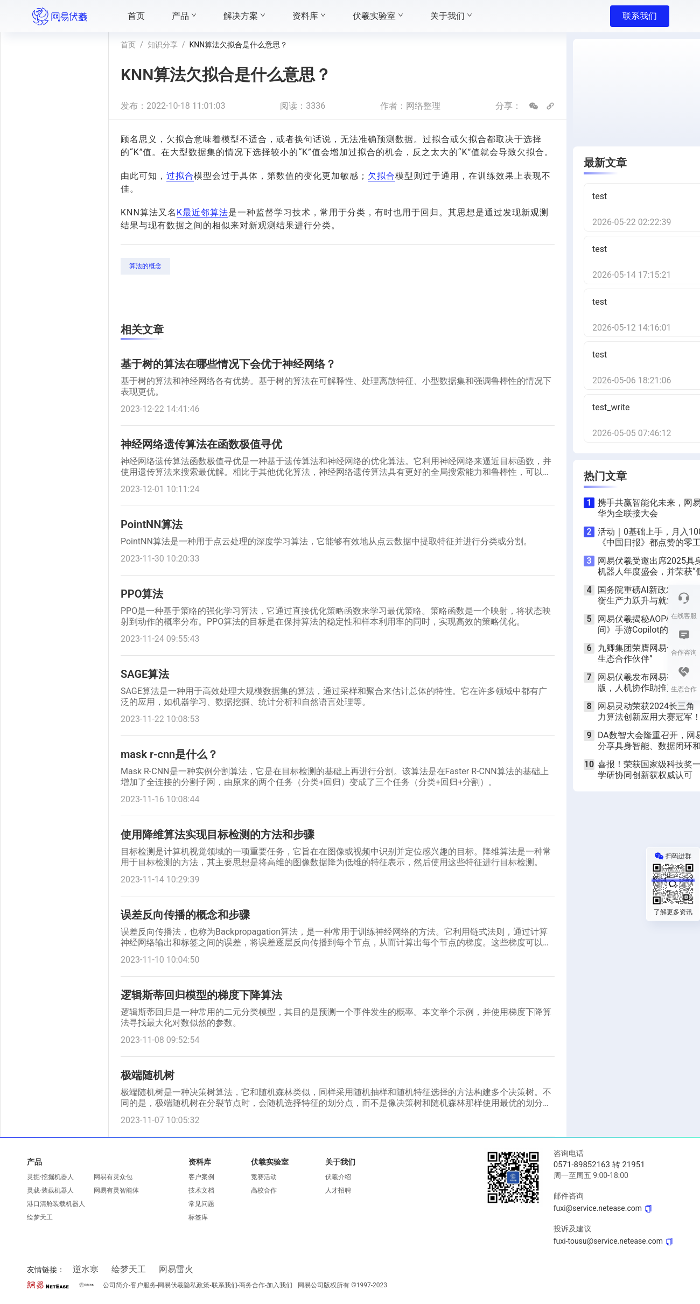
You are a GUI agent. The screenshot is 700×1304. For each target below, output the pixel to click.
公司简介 (116, 1285)
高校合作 (264, 1190)
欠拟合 (381, 176)
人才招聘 (338, 1190)
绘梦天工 (40, 1217)
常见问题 (201, 1204)
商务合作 (252, 1285)
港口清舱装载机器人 (56, 1204)
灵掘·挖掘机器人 (50, 1177)
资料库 (199, 1162)
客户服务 (143, 1285)
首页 (128, 44)
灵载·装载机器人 (50, 1190)
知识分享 (163, 44)
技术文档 (201, 1190)
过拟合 (180, 176)
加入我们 (279, 1285)
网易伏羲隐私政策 (183, 1285)
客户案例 (201, 1177)
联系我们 (639, 16)
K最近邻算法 (202, 212)
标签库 (198, 1217)
